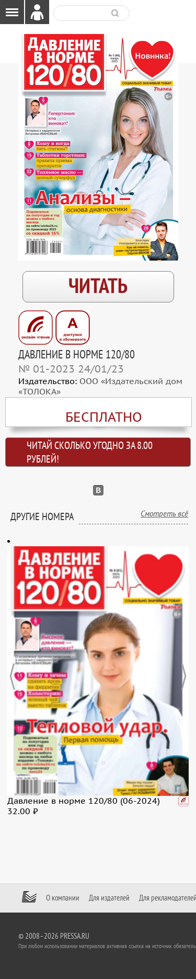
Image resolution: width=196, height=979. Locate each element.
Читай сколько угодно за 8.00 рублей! (90, 453)
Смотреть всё (164, 514)
